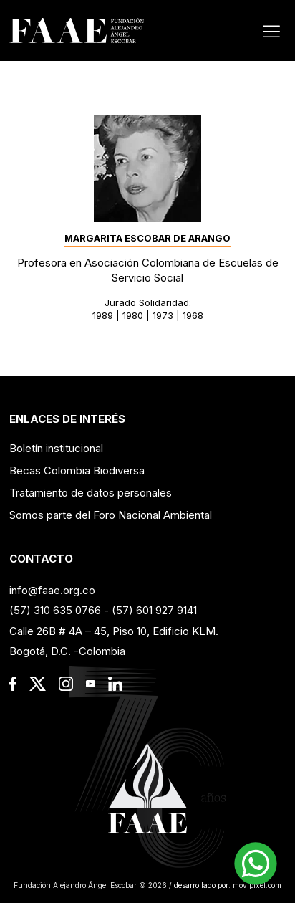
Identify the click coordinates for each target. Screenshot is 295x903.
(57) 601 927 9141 (154, 610)
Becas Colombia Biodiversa (77, 470)
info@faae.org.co (52, 590)
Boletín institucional (56, 448)
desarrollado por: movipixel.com (226, 885)
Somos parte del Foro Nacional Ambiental (110, 515)
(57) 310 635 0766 (55, 610)
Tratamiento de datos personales (90, 493)
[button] (255, 863)
